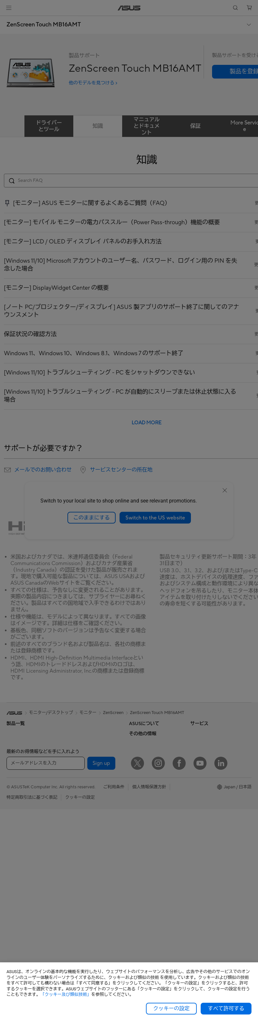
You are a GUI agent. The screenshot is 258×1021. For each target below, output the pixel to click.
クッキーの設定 (171, 1008)
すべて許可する (226, 1008)
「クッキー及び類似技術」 (65, 994)
